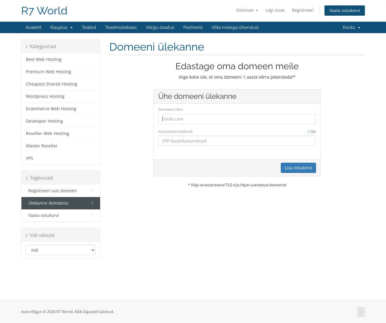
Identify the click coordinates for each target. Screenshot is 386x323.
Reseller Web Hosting (47, 133)
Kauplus (61, 27)
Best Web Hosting (44, 59)
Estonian (247, 10)
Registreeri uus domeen (61, 190)
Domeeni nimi (170, 109)
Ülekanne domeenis (61, 203)
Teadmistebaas (121, 27)
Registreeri (303, 10)
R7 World (44, 10)
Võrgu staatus (160, 27)
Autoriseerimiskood (237, 131)
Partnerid (192, 27)
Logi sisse (275, 10)
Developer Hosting (44, 121)
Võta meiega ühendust (235, 27)
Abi (312, 131)
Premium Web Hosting (48, 71)
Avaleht (33, 27)
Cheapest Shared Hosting (51, 84)
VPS (29, 158)
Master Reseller (42, 146)
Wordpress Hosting (45, 96)
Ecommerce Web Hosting (51, 108)
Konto (351, 27)
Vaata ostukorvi (344, 10)
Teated (89, 27)
